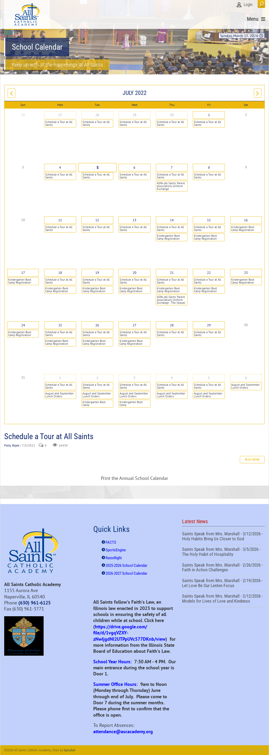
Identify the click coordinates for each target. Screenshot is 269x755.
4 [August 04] (172, 378)
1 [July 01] (209, 115)
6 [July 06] (134, 167)
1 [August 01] (60, 378)
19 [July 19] (97, 272)
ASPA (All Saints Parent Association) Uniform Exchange (171, 186)
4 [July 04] (60, 167)
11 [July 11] (60, 220)
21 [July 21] (172, 272)
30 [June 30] (172, 115)
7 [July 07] (172, 167)
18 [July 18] (60, 272)
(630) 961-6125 (34, 603)
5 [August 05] (209, 378)
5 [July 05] (97, 167)
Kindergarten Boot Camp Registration (168, 237)
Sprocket (69, 750)
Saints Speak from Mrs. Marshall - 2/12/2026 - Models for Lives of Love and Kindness (223, 599)
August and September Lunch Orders (59, 395)
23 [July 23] (246, 272)
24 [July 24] (23, 325)
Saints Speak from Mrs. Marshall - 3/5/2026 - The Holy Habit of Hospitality (223, 552)
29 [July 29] (209, 325)
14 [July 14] (172, 220)
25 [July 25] (60, 325)
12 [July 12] (97, 220)
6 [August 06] (246, 378)
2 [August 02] (97, 378)
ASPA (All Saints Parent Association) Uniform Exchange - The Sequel (171, 300)
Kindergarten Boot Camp (94, 403)
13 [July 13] (134, 220)
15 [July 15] (209, 220)
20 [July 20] (134, 272)
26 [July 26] (97, 325)
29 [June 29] (134, 115)
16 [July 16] (246, 220)
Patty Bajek (11, 445)
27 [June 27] (60, 115)
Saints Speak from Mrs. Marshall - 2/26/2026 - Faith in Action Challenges (223, 568)
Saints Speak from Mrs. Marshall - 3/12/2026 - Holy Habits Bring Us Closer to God (223, 537)
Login (248, 4)
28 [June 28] (97, 115)
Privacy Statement (230, 750)
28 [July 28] (172, 325)
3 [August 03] (134, 378)
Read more (252, 459)
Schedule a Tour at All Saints (58, 123)
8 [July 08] (209, 167)
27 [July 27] (134, 325)
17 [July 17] (23, 272)
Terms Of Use (256, 750)
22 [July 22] (209, 272)
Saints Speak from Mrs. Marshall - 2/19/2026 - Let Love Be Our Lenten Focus (223, 583)
